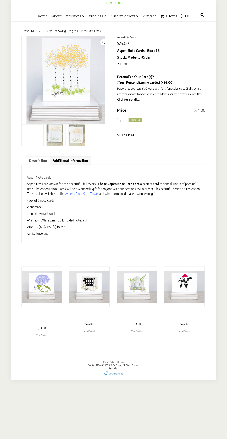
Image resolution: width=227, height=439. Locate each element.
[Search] (202, 74)
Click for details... (129, 99)
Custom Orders (123, 75)
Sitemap (120, 362)
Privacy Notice (109, 362)
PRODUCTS (73, 75)
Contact (149, 75)
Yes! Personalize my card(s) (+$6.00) (146, 82)
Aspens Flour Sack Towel (81, 194)
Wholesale (97, 75)
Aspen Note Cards (39, 177)
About (57, 75)
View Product (41, 335)
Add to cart (135, 120)
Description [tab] (38, 161)
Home (43, 75)
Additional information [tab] (70, 161)
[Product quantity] (121, 121)
